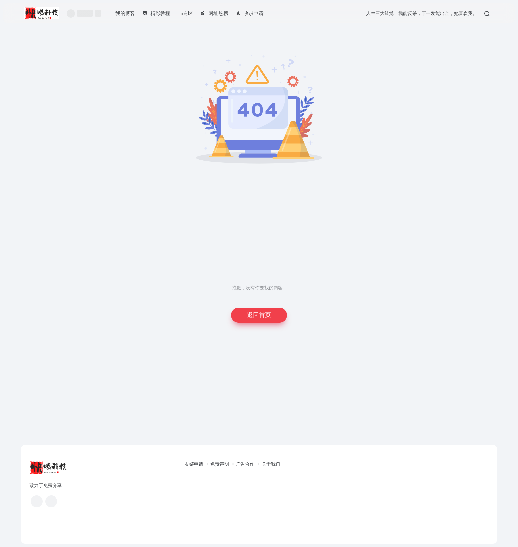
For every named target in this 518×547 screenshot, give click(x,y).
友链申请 (194, 464)
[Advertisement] (259, 234)
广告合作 (245, 464)
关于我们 (271, 464)
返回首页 (259, 315)
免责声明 (219, 464)
